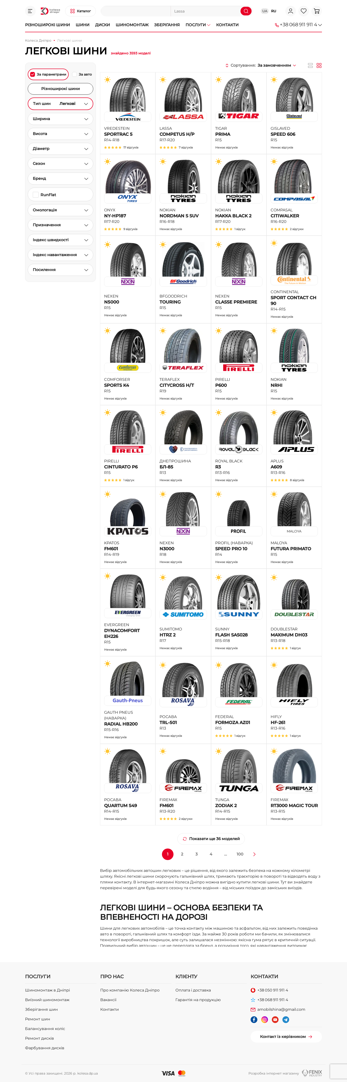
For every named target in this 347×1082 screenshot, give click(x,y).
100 (240, 854)
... (225, 854)
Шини (82, 25)
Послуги (198, 25)
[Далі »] (254, 854)
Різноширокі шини (47, 25)
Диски (102, 25)
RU (273, 11)
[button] (30, 11)
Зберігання (167, 25)
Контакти (227, 25)
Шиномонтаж (132, 25)
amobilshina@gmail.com (281, 1009)
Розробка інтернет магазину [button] (273, 1073)
